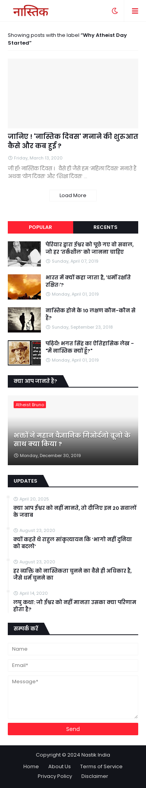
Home (31, 766)
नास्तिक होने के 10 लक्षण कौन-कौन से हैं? (90, 314)
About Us (59, 766)
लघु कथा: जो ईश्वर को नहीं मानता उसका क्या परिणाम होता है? (74, 606)
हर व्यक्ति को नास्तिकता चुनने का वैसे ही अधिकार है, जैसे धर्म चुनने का (72, 575)
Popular (40, 227)
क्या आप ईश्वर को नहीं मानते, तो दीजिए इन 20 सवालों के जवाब (74, 512)
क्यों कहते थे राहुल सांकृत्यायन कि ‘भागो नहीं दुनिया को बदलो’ (72, 543)
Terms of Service (101, 766)
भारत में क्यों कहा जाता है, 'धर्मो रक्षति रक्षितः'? (88, 281)
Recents (105, 227)
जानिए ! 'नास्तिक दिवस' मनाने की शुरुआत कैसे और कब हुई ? (73, 141)
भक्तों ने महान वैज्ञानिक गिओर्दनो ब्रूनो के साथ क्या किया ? (72, 440)
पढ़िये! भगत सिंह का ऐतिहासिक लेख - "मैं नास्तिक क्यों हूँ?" (90, 347)
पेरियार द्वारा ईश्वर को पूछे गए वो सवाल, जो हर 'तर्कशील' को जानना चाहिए (90, 248)
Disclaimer (94, 776)
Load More (73, 195)
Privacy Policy (55, 776)
